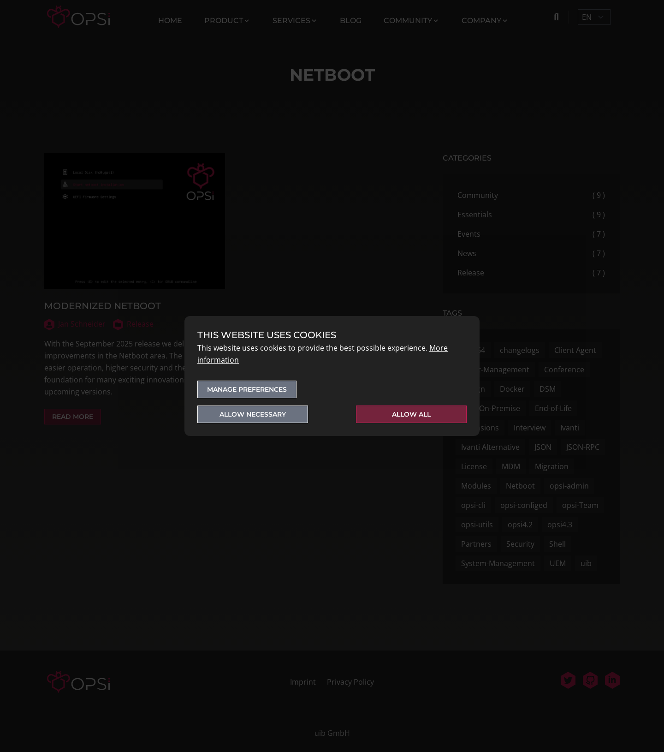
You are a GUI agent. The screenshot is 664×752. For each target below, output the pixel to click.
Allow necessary (252, 414)
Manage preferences (247, 389)
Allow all (411, 414)
